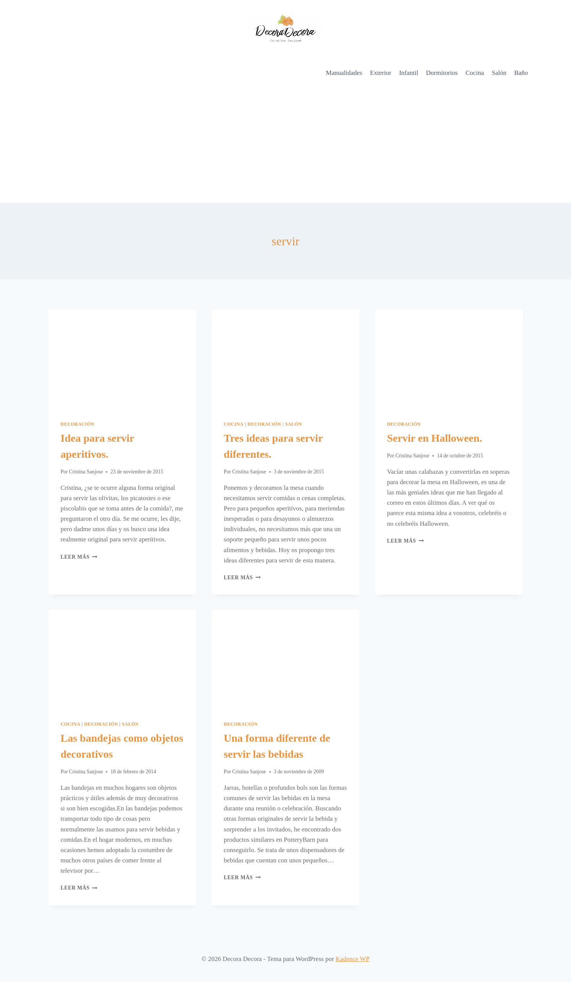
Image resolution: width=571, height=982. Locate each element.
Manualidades (344, 72)
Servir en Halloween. (434, 438)
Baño (521, 72)
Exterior (380, 72)
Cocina (475, 72)
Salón (499, 72)
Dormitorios (442, 72)
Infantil (408, 72)
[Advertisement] (286, 145)
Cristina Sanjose (86, 472)
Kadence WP (353, 959)
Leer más (79, 557)
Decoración (78, 424)
